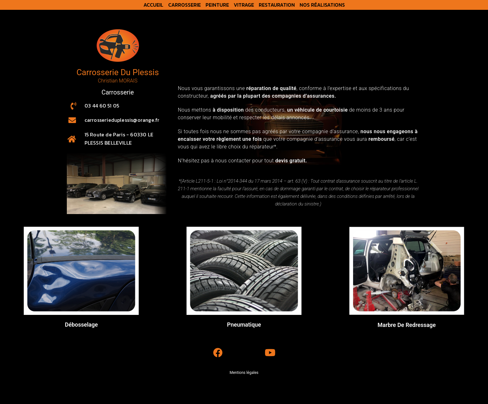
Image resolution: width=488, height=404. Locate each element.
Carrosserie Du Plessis (117, 72)
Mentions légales (244, 372)
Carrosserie (184, 5)
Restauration (277, 5)
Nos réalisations (322, 5)
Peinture (217, 5)
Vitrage (244, 5)
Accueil (153, 5)
